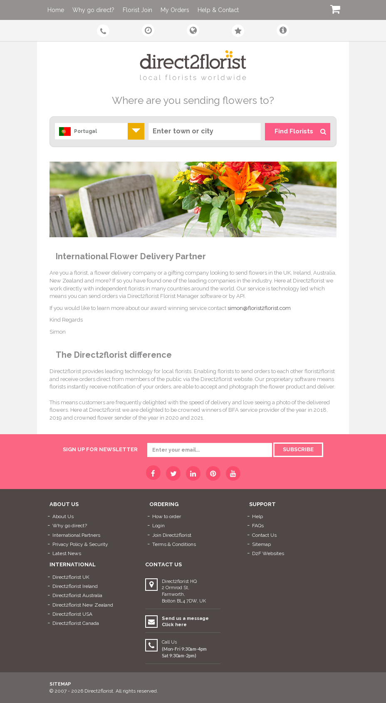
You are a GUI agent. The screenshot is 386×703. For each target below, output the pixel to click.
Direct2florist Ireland (75, 586)
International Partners (76, 535)
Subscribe (298, 449)
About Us (63, 516)
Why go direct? (93, 10)
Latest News (66, 553)
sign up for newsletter (100, 449)
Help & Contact (218, 10)
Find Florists (300, 131)
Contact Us (264, 535)
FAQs (258, 525)
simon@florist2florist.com (259, 308)
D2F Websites (268, 553)
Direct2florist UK (70, 577)
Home (55, 10)
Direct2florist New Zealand (82, 605)
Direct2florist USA (72, 614)
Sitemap (261, 544)
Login (158, 525)
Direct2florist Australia (77, 595)
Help (257, 516)
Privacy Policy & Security (80, 544)
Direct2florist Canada (75, 623)
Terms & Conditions (174, 544)
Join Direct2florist (171, 535)
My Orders (175, 10)
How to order (166, 516)
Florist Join (137, 10)
